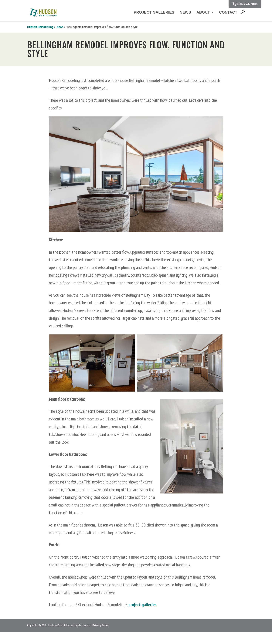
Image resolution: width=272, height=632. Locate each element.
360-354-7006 (247, 4)
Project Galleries (154, 12)
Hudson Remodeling (40, 27)
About (203, 12)
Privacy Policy (100, 625)
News (185, 12)
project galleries (142, 604)
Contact (228, 12)
